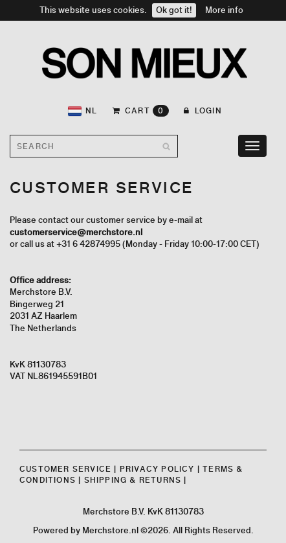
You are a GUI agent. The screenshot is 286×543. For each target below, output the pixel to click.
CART (141, 111)
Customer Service (65, 469)
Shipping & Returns (133, 480)
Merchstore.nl (110, 530)
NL (82, 111)
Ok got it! (174, 10)
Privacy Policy (157, 469)
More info (224, 10)
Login (202, 110)
